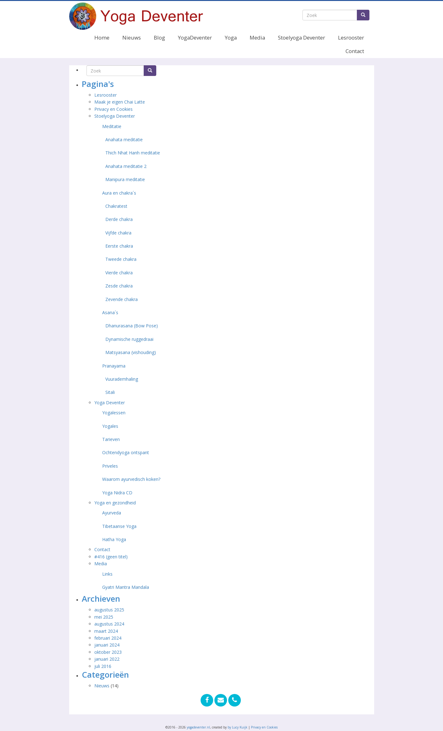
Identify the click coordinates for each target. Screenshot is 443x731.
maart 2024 (106, 631)
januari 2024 (106, 645)
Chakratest (116, 206)
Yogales (110, 426)
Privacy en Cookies (113, 109)
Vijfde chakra (118, 233)
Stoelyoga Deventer (301, 37)
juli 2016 (102, 666)
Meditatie (111, 126)
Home (101, 37)
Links (107, 574)
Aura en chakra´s (119, 193)
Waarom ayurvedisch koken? (131, 479)
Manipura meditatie (125, 179)
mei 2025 (103, 617)
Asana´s (110, 312)
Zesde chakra (119, 286)
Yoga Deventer (109, 403)
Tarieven (111, 439)
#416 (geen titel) (111, 557)
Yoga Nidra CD (117, 493)
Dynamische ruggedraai (129, 339)
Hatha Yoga (114, 539)
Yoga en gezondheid (115, 503)
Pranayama (113, 366)
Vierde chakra (119, 273)
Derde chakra (119, 219)
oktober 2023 (108, 652)
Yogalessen (113, 413)
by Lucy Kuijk (237, 727)
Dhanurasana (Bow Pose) (131, 326)
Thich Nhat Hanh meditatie (132, 153)
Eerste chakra (119, 246)
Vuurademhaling (121, 379)
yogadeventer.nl (198, 727)
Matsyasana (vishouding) (130, 352)
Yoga (231, 37)
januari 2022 (106, 659)
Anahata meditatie (124, 139)
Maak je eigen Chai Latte (120, 102)
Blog (159, 37)
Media (257, 37)
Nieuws (131, 37)
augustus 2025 (109, 610)
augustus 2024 (109, 624)
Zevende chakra (121, 299)
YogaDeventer (195, 37)
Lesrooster (351, 37)
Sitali (110, 392)
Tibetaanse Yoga (119, 526)
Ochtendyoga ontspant (125, 452)
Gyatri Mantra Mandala (125, 587)
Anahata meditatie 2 (126, 166)
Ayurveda (111, 513)
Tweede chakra (120, 259)
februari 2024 (107, 638)
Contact (355, 51)
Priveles (110, 466)
